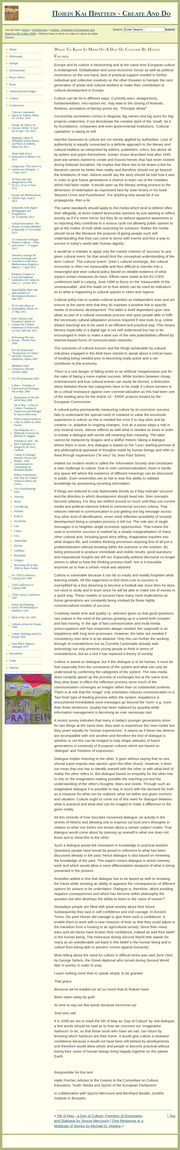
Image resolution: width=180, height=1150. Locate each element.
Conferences (39, 29)
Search (117, 29)
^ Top (171, 1116)
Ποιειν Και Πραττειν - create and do (111, 13)
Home (25, 29)
